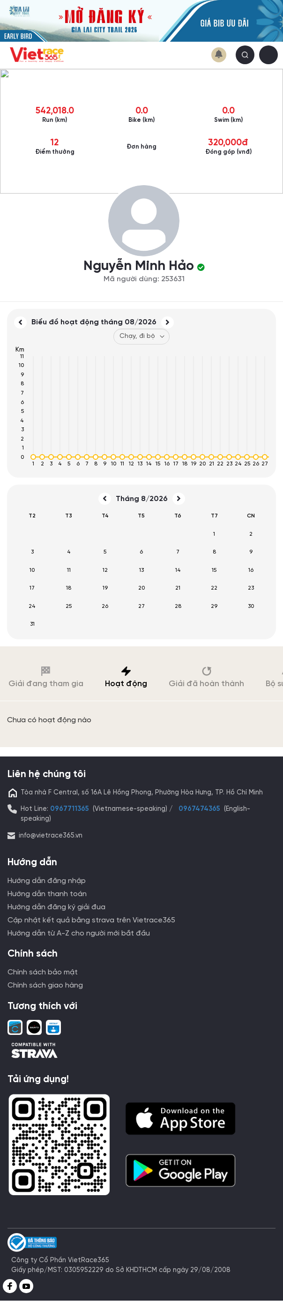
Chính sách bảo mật (42, 972)
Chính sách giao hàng (45, 985)
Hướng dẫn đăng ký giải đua (56, 907)
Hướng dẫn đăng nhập (46, 881)
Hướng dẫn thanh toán (47, 894)
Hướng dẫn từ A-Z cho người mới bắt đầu (78, 933)
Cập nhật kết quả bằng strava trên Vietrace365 (91, 920)
